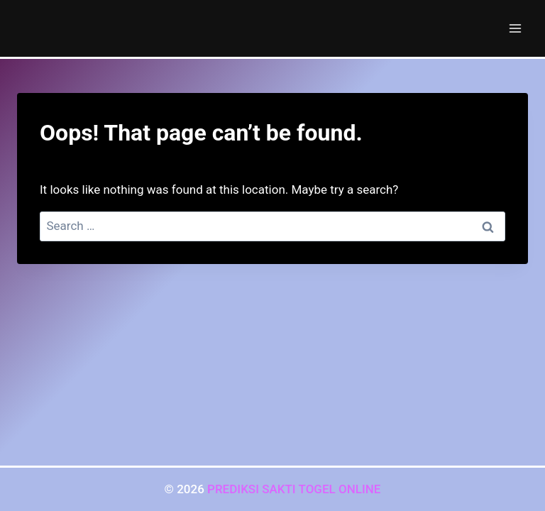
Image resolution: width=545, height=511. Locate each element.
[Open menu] (515, 28)
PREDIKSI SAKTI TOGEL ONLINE (293, 489)
